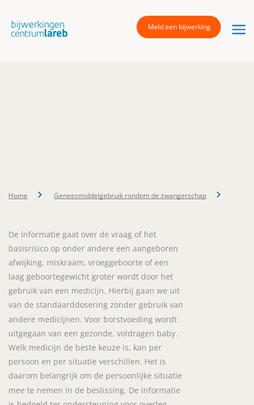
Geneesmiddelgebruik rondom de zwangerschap (130, 195)
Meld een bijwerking (179, 27)
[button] (36, 28)
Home (18, 195)
